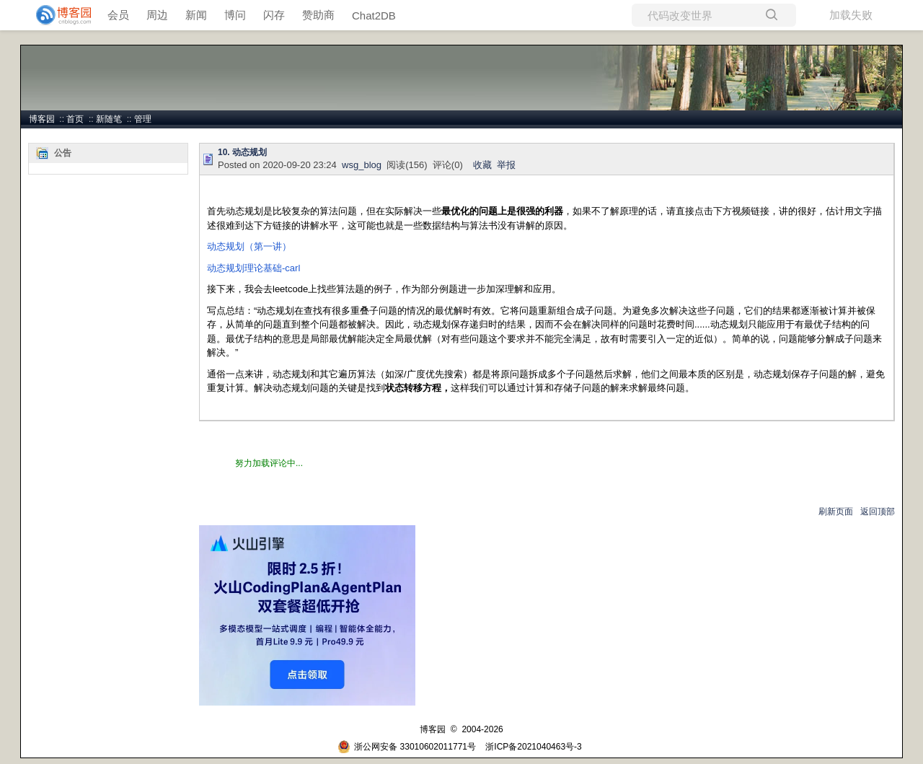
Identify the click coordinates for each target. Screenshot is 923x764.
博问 (235, 15)
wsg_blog (361, 164)
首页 (75, 119)
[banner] (58, 15)
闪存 (274, 15)
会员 (118, 15)
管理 (142, 119)
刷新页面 (835, 511)
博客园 (42, 119)
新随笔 (109, 119)
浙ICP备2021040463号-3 (533, 747)
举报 (506, 164)
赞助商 (318, 15)
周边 (157, 15)
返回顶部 (877, 511)
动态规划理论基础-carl (253, 268)
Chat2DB (374, 15)
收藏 (482, 164)
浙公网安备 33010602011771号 (406, 747)
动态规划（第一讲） (249, 246)
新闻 (196, 15)
